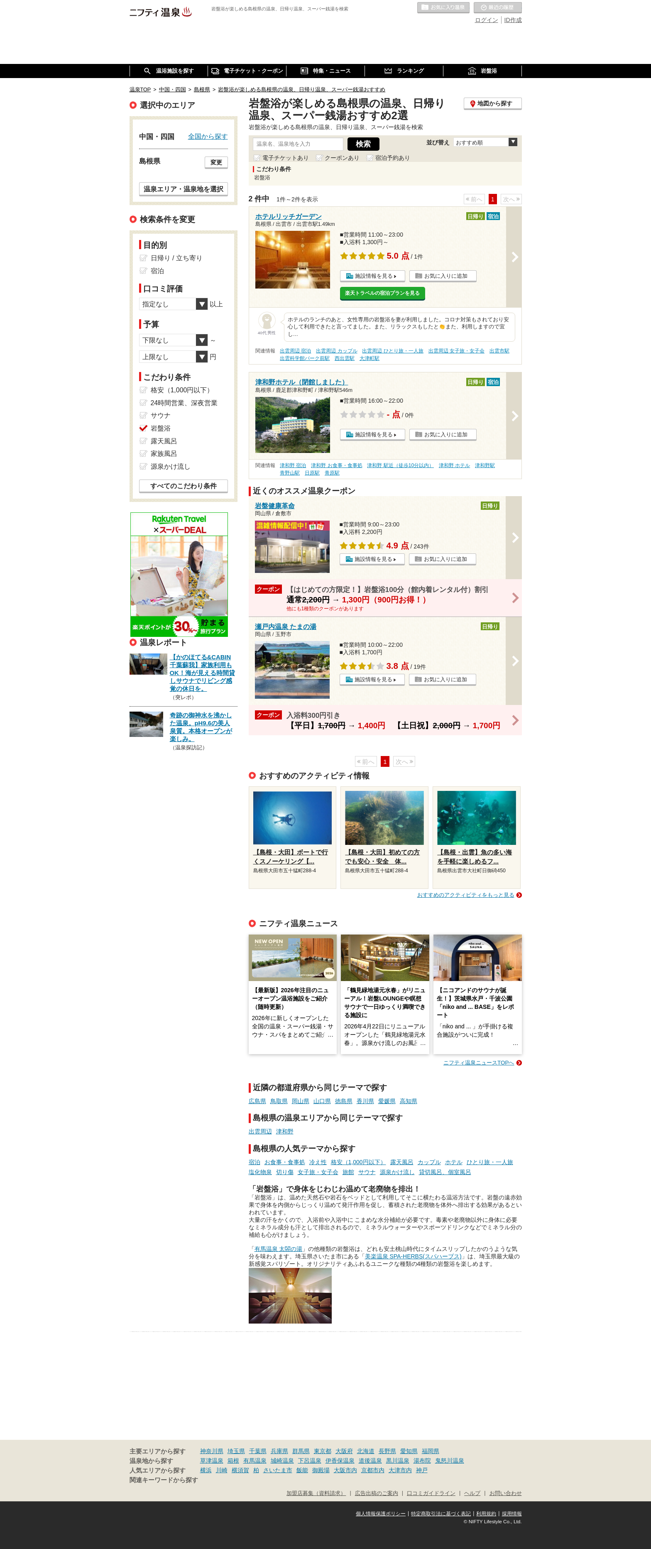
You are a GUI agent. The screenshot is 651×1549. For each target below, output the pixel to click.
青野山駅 (290, 473)
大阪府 (344, 1451)
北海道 (365, 1451)
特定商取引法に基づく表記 (441, 1514)
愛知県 (409, 1451)
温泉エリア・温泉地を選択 (183, 189)
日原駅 (312, 473)
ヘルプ (472, 1493)
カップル (429, 1162)
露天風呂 (402, 1162)
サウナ (367, 1172)
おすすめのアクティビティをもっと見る (465, 895)
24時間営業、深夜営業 (184, 402)
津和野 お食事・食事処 (336, 465)
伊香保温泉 (340, 1460)
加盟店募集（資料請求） (316, 1493)
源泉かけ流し (397, 1172)
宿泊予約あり (392, 157)
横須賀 (240, 1470)
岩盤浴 (161, 428)
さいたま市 (277, 1470)
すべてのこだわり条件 (183, 485)
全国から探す (208, 136)
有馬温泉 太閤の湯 (279, 1249)
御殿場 (321, 1470)
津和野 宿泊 (293, 465)
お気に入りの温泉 (443, 8)
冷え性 (318, 1162)
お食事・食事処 (284, 1162)
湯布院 (422, 1460)
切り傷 (285, 1172)
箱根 (233, 1460)
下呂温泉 (309, 1460)
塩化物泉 (260, 1172)
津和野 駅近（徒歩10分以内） (400, 465)
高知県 (408, 1101)
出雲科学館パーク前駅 (305, 358)
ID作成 (513, 20)
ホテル (454, 1162)
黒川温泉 (397, 1460)
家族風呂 (164, 453)
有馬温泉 (255, 1460)
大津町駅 (369, 358)
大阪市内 (345, 1470)
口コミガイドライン (431, 1493)
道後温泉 (370, 1460)
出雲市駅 (499, 351)
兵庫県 (279, 1451)
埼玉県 (236, 1451)
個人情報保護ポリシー (381, 1514)
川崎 (222, 1470)
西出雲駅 (345, 358)
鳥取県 (279, 1101)
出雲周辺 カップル (336, 351)
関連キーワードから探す (164, 1480)
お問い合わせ (505, 1493)
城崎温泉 (282, 1460)
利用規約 (486, 1514)
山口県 (322, 1101)
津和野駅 (485, 465)
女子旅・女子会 (318, 1172)
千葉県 (258, 1451)
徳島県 (343, 1101)
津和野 (285, 1131)
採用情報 (512, 1514)
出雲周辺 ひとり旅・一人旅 (392, 351)
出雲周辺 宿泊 (295, 351)
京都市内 (372, 1470)
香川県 (365, 1101)
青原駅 (332, 473)
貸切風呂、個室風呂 (445, 1172)
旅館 (348, 1172)
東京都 (322, 1451)
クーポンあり (342, 157)
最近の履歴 (498, 8)
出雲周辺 (260, 1131)
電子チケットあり (285, 157)
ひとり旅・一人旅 (490, 1162)
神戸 (422, 1470)
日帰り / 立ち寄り (177, 258)
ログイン (486, 20)
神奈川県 (211, 1451)
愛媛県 (387, 1101)
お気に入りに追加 (445, 276)
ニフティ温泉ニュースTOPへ (478, 1063)
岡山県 (300, 1101)
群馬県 (301, 1451)
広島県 (257, 1101)
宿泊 (254, 1162)
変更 (216, 162)
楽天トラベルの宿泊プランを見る (382, 293)
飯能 (302, 1470)
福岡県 (430, 1451)
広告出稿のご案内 (376, 1493)
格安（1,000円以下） (358, 1162)
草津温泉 (211, 1460)
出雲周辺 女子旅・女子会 (456, 351)
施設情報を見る (374, 276)
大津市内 (400, 1470)
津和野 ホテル (454, 465)
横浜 (206, 1470)
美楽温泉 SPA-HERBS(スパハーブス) (413, 1256)
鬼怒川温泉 (449, 1460)
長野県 (387, 1451)
